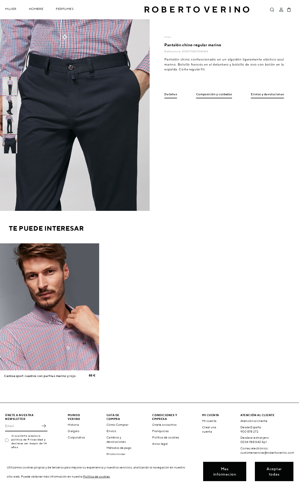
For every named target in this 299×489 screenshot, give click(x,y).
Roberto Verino (197, 9)
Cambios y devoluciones (116, 439)
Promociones (116, 454)
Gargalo (73, 431)
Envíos (111, 431)
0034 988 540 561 (253, 442)
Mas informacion (224, 471)
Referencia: (173, 51)
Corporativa (76, 437)
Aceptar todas (274, 471)
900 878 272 (249, 431)
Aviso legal (160, 444)
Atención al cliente (253, 421)
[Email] (22, 426)
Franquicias (160, 431)
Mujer (10, 9)
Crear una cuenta (209, 429)
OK (43, 426)
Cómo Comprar (117, 425)
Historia (73, 425)
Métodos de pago (119, 448)
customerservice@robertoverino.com (267, 452)
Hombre (36, 9)
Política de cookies (165, 437)
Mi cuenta (209, 421)
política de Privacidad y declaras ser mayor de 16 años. (29, 443)
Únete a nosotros (164, 425)
